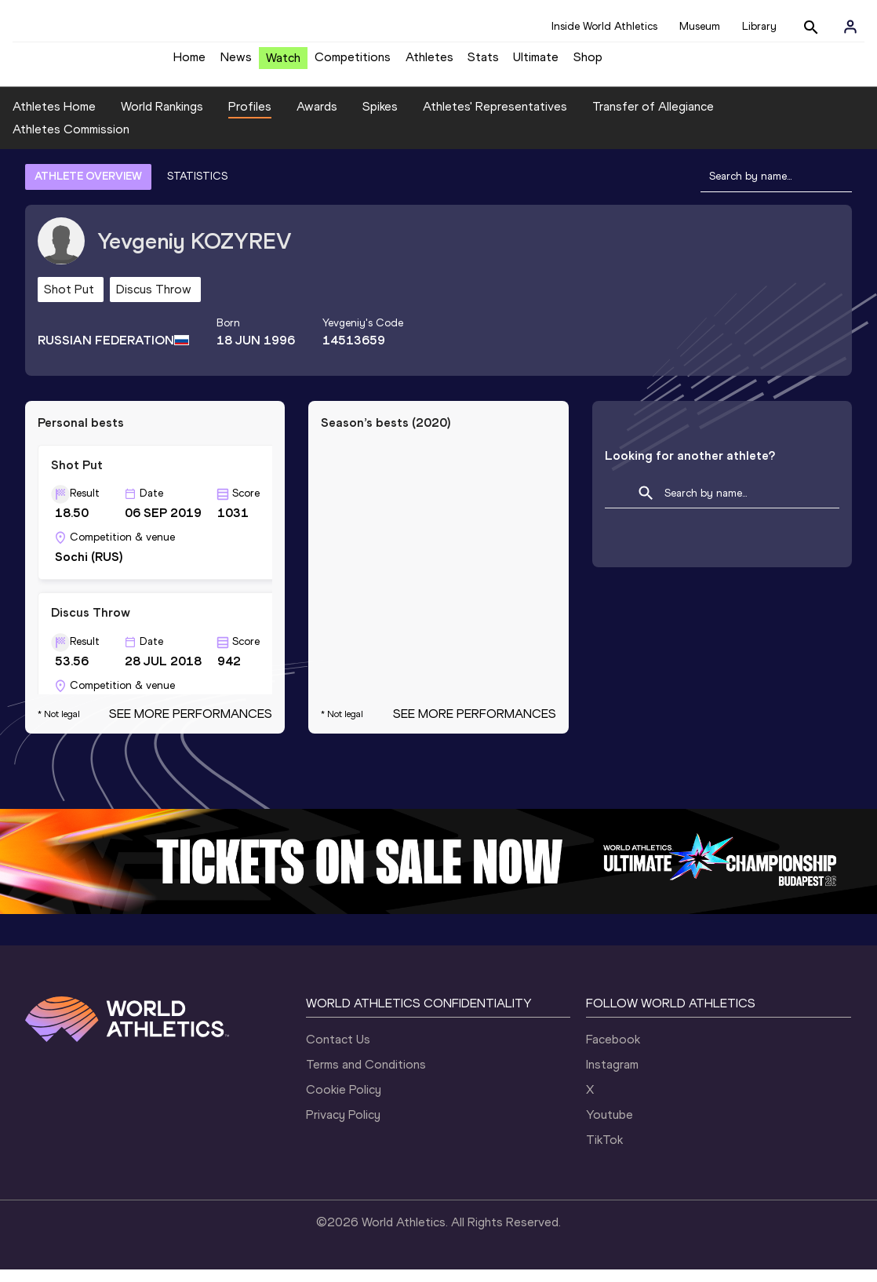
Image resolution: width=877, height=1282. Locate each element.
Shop (587, 63)
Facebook (613, 1051)
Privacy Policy (343, 1127)
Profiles (249, 118)
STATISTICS (197, 188)
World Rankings (162, 118)
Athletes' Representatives (495, 118)
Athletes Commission (71, 141)
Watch (283, 63)
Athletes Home (54, 118)
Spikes (380, 118)
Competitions (353, 63)
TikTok (604, 1152)
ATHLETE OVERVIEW (88, 188)
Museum (699, 26)
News (236, 63)
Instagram (612, 1076)
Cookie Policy (343, 1101)
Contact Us (338, 1051)
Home (189, 63)
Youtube (609, 1127)
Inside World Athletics (604, 26)
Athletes (429, 63)
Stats (483, 63)
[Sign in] (850, 27)
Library (759, 26)
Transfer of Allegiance (653, 118)
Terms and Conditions (366, 1076)
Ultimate (536, 63)
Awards (317, 118)
